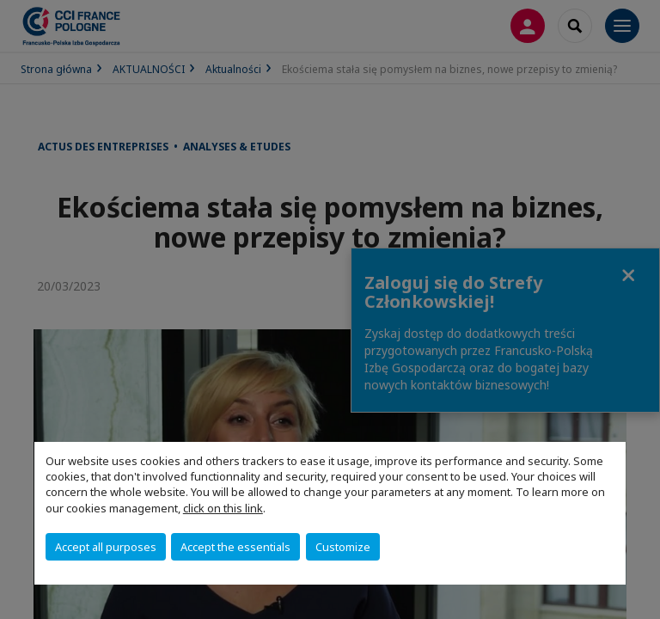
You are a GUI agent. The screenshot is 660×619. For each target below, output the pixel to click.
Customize (342, 547)
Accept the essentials (235, 547)
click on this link (223, 508)
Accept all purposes (105, 547)
